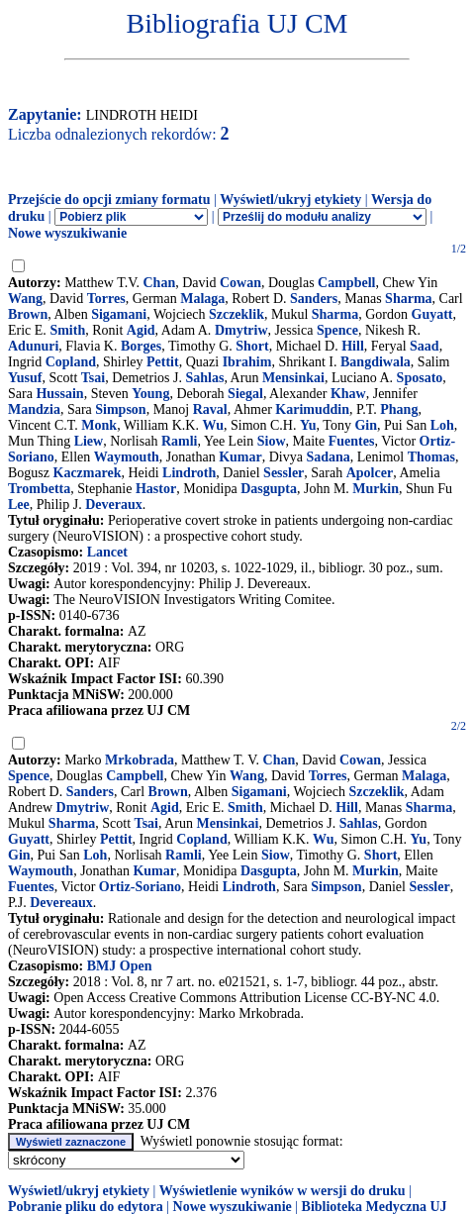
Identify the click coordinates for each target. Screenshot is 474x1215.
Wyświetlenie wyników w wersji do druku (282, 1190)
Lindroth (189, 472)
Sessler (283, 472)
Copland (71, 361)
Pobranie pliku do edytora (85, 1206)
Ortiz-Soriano (140, 886)
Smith (67, 330)
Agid (141, 330)
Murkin (375, 488)
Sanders (313, 298)
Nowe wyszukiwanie (67, 233)
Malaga (202, 298)
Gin (365, 425)
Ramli (179, 441)
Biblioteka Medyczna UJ (374, 1206)
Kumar (240, 457)
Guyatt (432, 314)
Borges (141, 346)
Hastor (156, 488)
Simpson (120, 409)
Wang (25, 298)
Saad (424, 346)
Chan (159, 282)
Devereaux (61, 902)
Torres (106, 298)
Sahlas (204, 377)
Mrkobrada (139, 760)
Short (252, 346)
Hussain (59, 393)
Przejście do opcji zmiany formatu (109, 199)
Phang (399, 409)
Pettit (162, 361)
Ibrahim (247, 361)
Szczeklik (236, 314)
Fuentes (352, 441)
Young (150, 393)
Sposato (420, 377)
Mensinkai (293, 377)
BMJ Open (119, 966)
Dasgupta (268, 488)
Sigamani (118, 314)
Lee (19, 504)
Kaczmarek (87, 472)
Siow (271, 441)
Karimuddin (312, 409)
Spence (337, 330)
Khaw (348, 393)
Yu (308, 425)
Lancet (107, 552)
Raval (210, 409)
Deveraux (113, 504)
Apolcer (369, 472)
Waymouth (126, 457)
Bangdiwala (375, 361)
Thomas (431, 457)
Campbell (346, 282)
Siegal (245, 393)
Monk (99, 425)
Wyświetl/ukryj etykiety (290, 199)
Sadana (327, 457)
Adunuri (33, 346)
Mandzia (34, 409)
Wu (213, 425)
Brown (27, 314)
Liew (89, 441)
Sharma (408, 298)
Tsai (93, 377)
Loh (442, 425)
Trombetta (39, 488)
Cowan (240, 282)
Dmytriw (241, 330)
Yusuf (25, 377)
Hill (352, 346)
